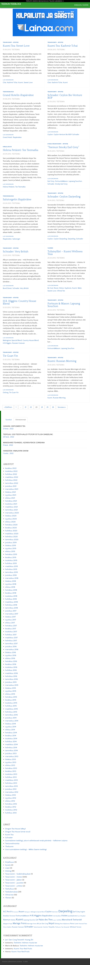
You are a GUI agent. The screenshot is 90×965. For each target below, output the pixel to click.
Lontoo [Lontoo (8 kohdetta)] (59, 920)
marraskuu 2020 (12, 513)
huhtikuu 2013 (11, 777)
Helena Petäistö (8, 187)
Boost (56, 288)
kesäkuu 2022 (10, 468)
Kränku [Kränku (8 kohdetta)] (13, 920)
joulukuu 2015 (11, 682)
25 (47, 407)
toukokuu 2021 (11, 504)
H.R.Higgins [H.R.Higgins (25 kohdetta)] (35, 915)
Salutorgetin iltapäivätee (17, 199)
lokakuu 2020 (10, 516)
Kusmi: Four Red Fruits (23, 949)
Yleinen (50, 248)
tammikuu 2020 (11, 540)
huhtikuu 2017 (10, 635)
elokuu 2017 (10, 623)
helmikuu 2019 (11, 569)
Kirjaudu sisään (81, 5)
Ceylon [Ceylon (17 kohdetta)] (48, 911)
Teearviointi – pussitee (14, 883)
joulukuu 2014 (10, 718)
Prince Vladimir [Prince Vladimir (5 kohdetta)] (7, 927)
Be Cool (50, 288)
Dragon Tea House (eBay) (15, 829)
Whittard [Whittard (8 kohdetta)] (73, 927)
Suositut (9, 420)
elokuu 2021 (10, 498)
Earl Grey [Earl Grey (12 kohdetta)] (76, 912)
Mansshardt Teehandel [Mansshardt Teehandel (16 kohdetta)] (72, 920)
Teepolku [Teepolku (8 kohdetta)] (52, 927)
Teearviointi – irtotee (13, 877)
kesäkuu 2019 (10, 557)
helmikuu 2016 (11, 676)
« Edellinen (8, 407)
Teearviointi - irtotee (11, 42)
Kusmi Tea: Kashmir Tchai (63, 45)
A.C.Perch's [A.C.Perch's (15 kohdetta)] (8, 911)
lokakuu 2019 (10, 545)
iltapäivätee (17, 137)
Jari (6, 940)
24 (42, 407)
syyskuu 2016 (10, 655)
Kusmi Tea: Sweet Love (16, 45)
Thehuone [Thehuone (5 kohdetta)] (58, 927)
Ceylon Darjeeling (60, 239)
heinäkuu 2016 (11, 661)
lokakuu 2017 (10, 617)
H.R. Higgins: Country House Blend (19, 302)
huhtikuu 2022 (11, 474)
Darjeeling (71, 239)
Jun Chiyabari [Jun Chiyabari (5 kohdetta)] (81, 916)
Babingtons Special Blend (12, 340)
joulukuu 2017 (10, 611)
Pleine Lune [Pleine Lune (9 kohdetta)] (74, 924)
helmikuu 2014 (11, 747)
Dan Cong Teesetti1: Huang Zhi (21, 940)
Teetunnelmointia (12, 843)
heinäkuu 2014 (11, 733)
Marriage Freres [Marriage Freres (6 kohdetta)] (32, 923)
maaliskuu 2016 (11, 673)
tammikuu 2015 (11, 715)
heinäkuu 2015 (11, 697)
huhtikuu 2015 (11, 706)
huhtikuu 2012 (11, 813)
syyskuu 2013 (10, 762)
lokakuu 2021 (10, 492)
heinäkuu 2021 (11, 501)
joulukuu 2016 (11, 646)
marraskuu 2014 (11, 721)
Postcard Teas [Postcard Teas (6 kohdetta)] (83, 923)
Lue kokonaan (8, 80)
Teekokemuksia (8, 91)
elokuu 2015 (10, 694)
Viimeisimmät (20, 420)
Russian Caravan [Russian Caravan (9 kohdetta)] (18, 927)
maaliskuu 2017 (11, 638)
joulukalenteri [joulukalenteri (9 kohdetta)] (73, 916)
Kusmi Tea (9, 835)
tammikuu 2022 (11, 483)
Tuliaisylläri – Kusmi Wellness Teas (65, 253)
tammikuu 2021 (11, 510)
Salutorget (16, 239)
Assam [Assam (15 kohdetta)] (21, 911)
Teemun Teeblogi (11, 4)
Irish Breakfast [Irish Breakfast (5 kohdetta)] (57, 916)
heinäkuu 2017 (11, 626)
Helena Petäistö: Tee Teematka (20, 150)
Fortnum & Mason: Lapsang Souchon (64, 305)
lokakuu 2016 (10, 652)
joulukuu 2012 (10, 789)
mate (80, 288)
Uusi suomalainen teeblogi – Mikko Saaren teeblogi (26, 849)
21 (25, 407)
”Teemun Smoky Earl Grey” (63, 147)
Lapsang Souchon (75, 181)
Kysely (50, 144)
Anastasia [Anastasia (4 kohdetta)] (15, 912)
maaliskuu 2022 (11, 477)
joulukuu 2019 (11, 542)
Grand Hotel (7, 137)
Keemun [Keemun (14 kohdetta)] (6, 920)
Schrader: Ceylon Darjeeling (64, 196)
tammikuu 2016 (11, 679)
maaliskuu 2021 (11, 507)
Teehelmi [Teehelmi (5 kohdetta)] (45, 927)
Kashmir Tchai (12, 82)
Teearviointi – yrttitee (13, 886)
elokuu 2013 (10, 765)
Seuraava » (62, 407)
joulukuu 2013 (11, 753)
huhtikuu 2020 (11, 531)
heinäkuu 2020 (11, 525)
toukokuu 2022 (11, 471)
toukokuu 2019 (11, 560)
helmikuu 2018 (11, 605)
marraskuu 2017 (11, 614)
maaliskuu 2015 (11, 709)
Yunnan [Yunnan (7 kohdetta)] (79, 927)
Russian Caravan (18, 343)
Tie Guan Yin (10, 355)
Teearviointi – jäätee (13, 880)
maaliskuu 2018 (11, 602)
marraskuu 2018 (11, 578)
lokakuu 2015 (10, 688)
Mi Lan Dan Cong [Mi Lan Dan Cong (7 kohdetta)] (42, 924)
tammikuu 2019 (11, 572)
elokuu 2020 (10, 522)
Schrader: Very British (15, 251)
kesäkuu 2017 (10, 629)
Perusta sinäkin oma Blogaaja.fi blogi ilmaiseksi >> (45, 1)
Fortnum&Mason (61, 181)
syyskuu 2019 (10, 548)
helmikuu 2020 (11, 537)
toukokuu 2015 (11, 703)
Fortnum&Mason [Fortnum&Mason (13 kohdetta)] (22, 916)
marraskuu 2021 (11, 489)
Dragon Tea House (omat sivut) (17, 832)
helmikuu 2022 (11, 480)
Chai (4, 82)
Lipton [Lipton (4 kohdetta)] (54, 920)
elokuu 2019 (10, 551)
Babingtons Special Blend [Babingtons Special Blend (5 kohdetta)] (38, 912)
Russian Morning (59, 398)
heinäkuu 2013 (11, 768)
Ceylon (50, 134)
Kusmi (20, 82)
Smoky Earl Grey (61, 184)
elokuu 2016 (10, 658)
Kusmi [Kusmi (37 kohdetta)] (19, 919)
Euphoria (68, 288)
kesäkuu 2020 (11, 528)
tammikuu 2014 (11, 750)
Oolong (5, 392)
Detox (61, 288)
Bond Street (7, 288)
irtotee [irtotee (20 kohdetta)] (64, 915)
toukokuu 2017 (11, 632)
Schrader (75, 134)
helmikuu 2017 (11, 641)
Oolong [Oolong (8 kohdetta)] (57, 924)
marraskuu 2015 (11, 685)
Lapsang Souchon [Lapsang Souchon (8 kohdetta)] (29, 920)
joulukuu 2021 (10, 486)
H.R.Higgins (7, 343)
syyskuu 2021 (10, 495)
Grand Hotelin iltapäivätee (18, 95)
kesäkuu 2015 (10, 700)
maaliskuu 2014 (11, 744)
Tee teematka (20, 187)
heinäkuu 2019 (11, 554)
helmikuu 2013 (11, 783)
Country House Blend (31, 340)
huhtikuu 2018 (11, 599)
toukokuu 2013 (11, 774)
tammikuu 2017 (11, 643)
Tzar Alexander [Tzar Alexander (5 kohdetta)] (65, 927)
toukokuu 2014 (11, 738)
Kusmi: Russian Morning (62, 361)
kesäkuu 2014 (10, 736)
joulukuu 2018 (11, 575)
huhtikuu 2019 (11, 563)
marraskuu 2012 (11, 792)
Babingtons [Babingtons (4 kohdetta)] (27, 912)
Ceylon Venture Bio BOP (62, 134)
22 (31, 407)
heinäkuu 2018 (11, 590)
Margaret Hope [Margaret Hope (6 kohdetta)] (7, 923)
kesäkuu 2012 (10, 807)
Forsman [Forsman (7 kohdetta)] (12, 916)
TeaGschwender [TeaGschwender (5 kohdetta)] (38, 927)
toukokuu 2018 (11, 596)
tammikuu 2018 (11, 608)
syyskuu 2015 (10, 691)
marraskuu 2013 (11, 756)
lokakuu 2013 (10, 759)
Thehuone (9, 846)
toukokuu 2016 (11, 667)
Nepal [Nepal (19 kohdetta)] (51, 923)
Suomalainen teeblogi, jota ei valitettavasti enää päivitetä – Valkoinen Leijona (36, 841)
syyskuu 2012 (10, 798)
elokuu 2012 (10, 801)
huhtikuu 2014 (11, 741)
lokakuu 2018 (10, 581)
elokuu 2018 (10, 587)
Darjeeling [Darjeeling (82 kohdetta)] (65, 911)
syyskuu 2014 (10, 727)
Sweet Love (28, 82)
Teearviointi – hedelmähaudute (17, 874)
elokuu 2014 (10, 730)
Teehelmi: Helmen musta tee (25, 943)
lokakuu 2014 (10, 724)
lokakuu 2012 (10, 795)
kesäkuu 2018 (10, 593)
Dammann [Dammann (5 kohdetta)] (55, 912)
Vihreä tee (9, 895)
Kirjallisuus (7, 146)
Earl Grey (51, 181)
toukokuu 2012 (11, 810)
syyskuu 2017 (10, 620)
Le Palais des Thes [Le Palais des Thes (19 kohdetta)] (44, 919)
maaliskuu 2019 (11, 566)
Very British (24, 288)
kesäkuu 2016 (10, 664)
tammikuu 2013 (11, 786)
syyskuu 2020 (11, 519)
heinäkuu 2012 (11, 804)
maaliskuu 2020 (11, 534)
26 (53, 407)
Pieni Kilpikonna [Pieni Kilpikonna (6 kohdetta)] (65, 923)
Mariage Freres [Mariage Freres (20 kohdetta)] (20, 923)
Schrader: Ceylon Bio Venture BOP (65, 96)
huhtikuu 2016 (11, 670)
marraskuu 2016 (11, 649)
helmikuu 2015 (11, 712)
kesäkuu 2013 (10, 771)
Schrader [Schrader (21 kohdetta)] (28, 927)
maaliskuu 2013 (11, 780)
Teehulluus (9, 889)
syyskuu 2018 (10, 584)
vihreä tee (61, 291)
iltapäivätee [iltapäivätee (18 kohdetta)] (47, 915)
